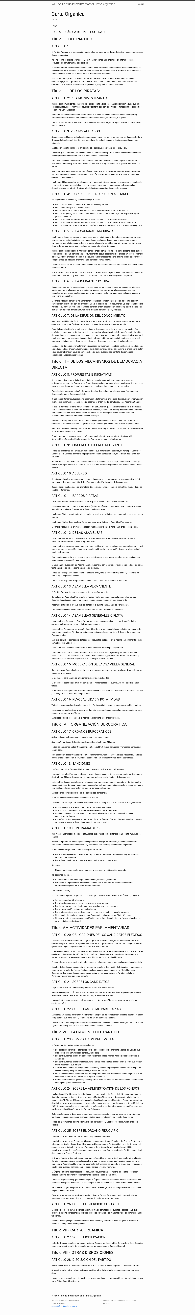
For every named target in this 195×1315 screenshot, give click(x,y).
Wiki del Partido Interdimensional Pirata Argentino (83, 4)
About (141, 4)
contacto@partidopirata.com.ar (64, 1306)
